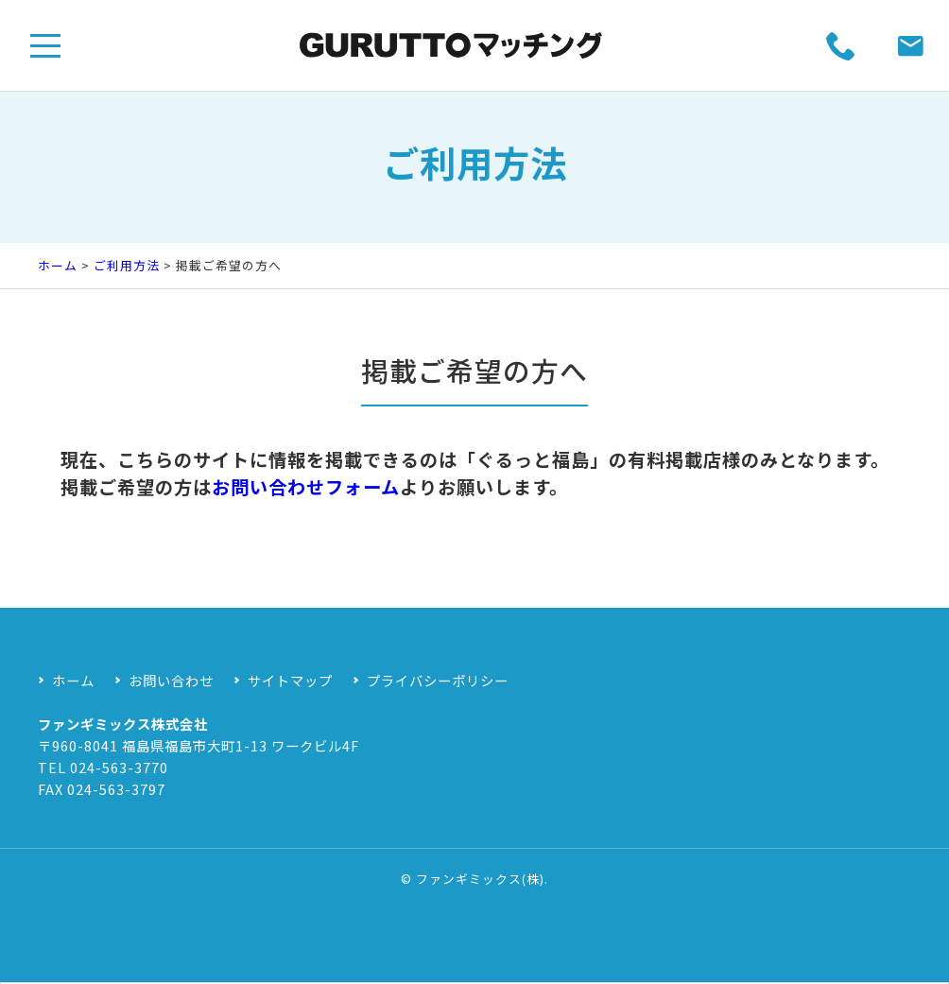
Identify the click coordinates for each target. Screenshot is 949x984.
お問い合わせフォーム (306, 506)
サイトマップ (290, 680)
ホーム (58, 265)
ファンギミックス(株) (480, 879)
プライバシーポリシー (438, 680)
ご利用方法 (127, 265)
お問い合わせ (171, 680)
